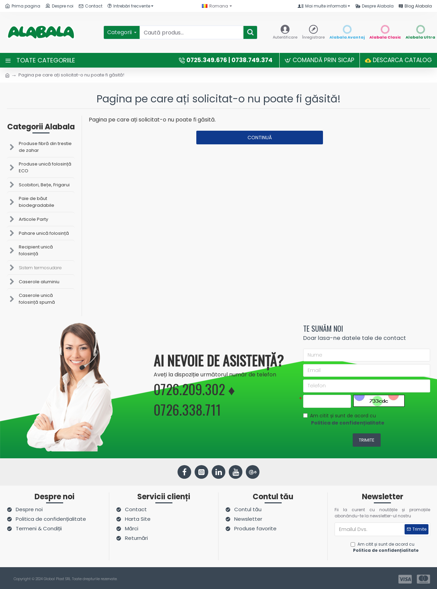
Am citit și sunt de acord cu (344, 420)
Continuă (260, 137)
